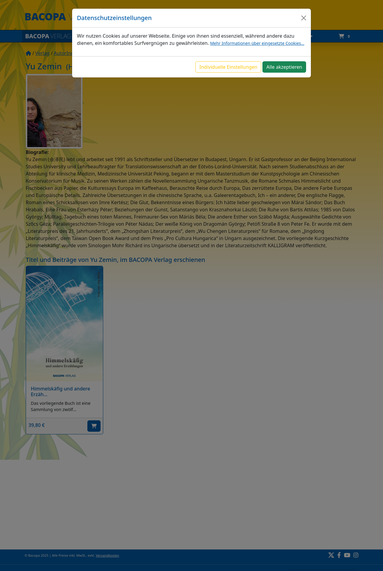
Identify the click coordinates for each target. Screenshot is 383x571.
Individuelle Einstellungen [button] (228, 67)
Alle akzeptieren (284, 67)
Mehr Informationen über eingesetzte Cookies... (257, 43)
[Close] (303, 18)
